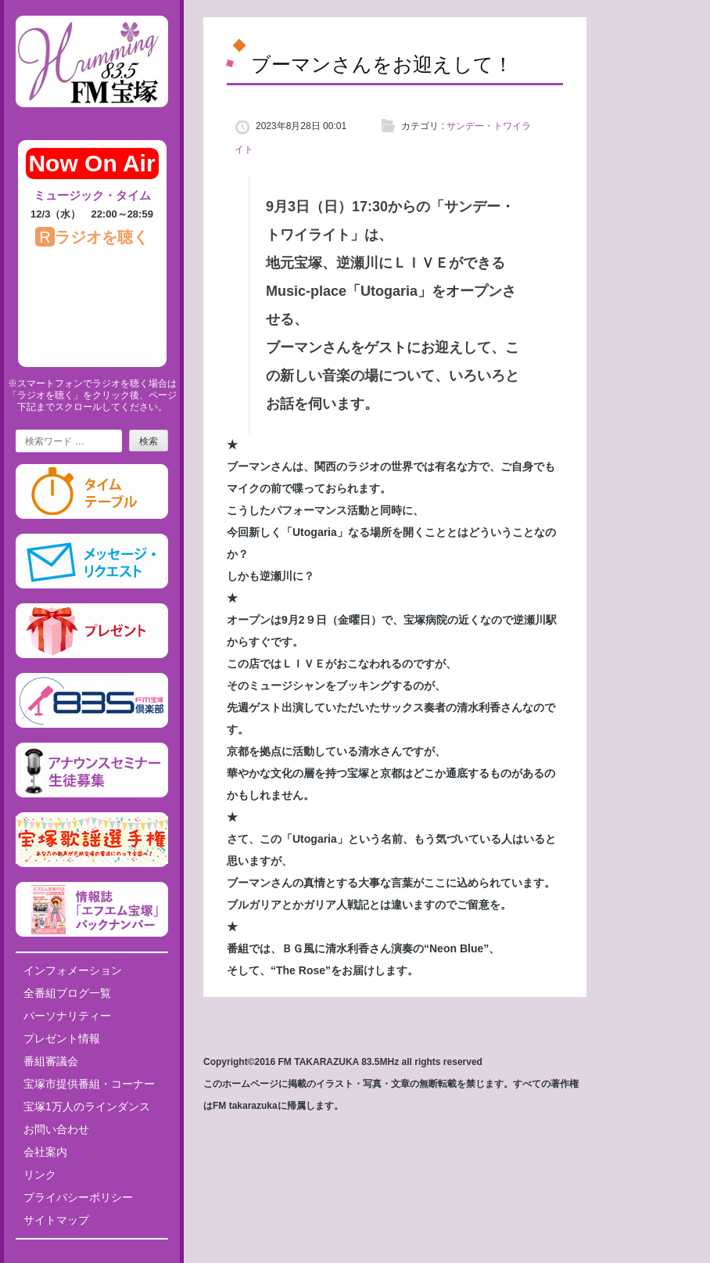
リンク (39, 1174)
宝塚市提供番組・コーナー (89, 1084)
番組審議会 (50, 1061)
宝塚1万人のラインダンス (86, 1106)
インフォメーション (72, 970)
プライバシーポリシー (78, 1197)
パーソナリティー (67, 1015)
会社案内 (45, 1152)
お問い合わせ (56, 1129)
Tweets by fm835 (91, 1256)
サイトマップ (56, 1220)
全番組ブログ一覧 (67, 993)
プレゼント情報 (61, 1038)
